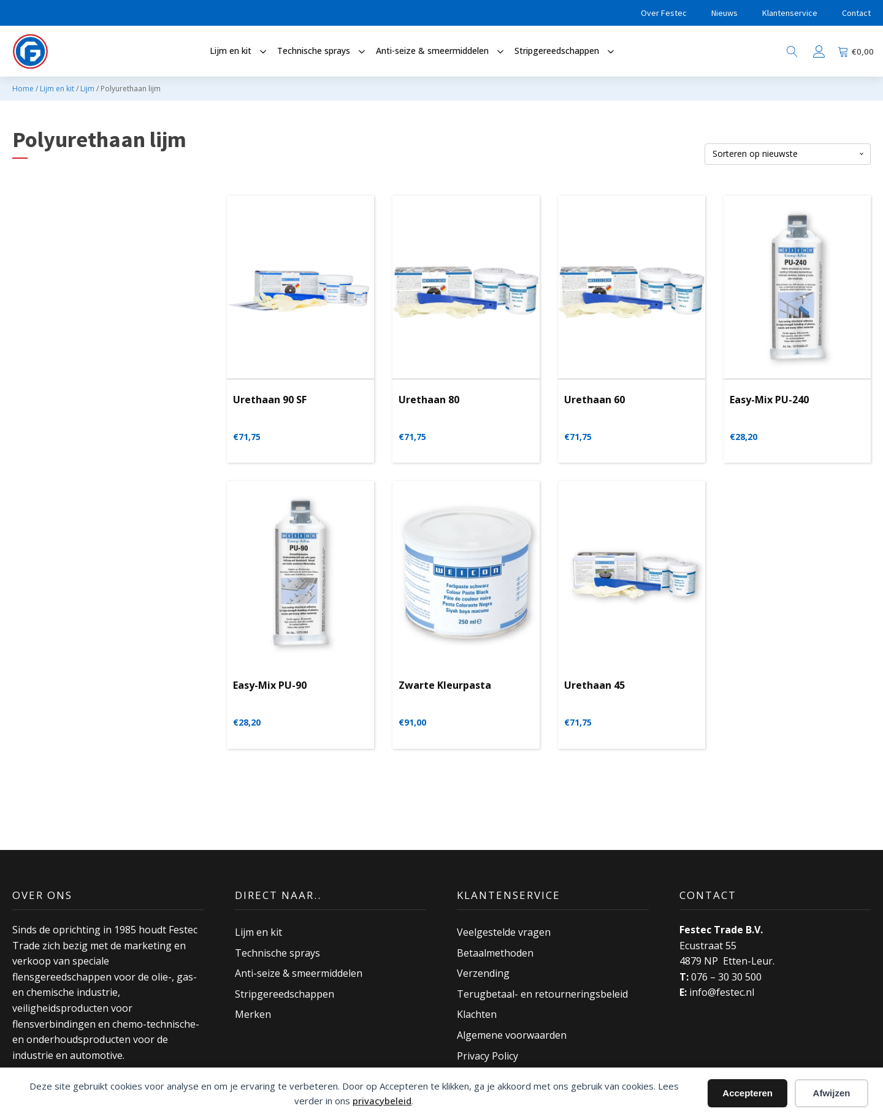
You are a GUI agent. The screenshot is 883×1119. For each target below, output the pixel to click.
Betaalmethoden (495, 952)
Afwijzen (832, 1093)
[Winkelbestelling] (788, 154)
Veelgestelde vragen (504, 932)
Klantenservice (789, 12)
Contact (856, 12)
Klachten (477, 1014)
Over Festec (664, 12)
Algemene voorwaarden (512, 1035)
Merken (253, 1014)
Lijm (87, 88)
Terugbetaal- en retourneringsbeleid (542, 994)
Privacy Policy (487, 1055)
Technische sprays (277, 952)
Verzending (483, 973)
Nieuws (724, 12)
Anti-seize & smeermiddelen (298, 973)
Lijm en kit (57, 88)
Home (23, 88)
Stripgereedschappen (284, 994)
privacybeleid (382, 1100)
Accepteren (747, 1093)
